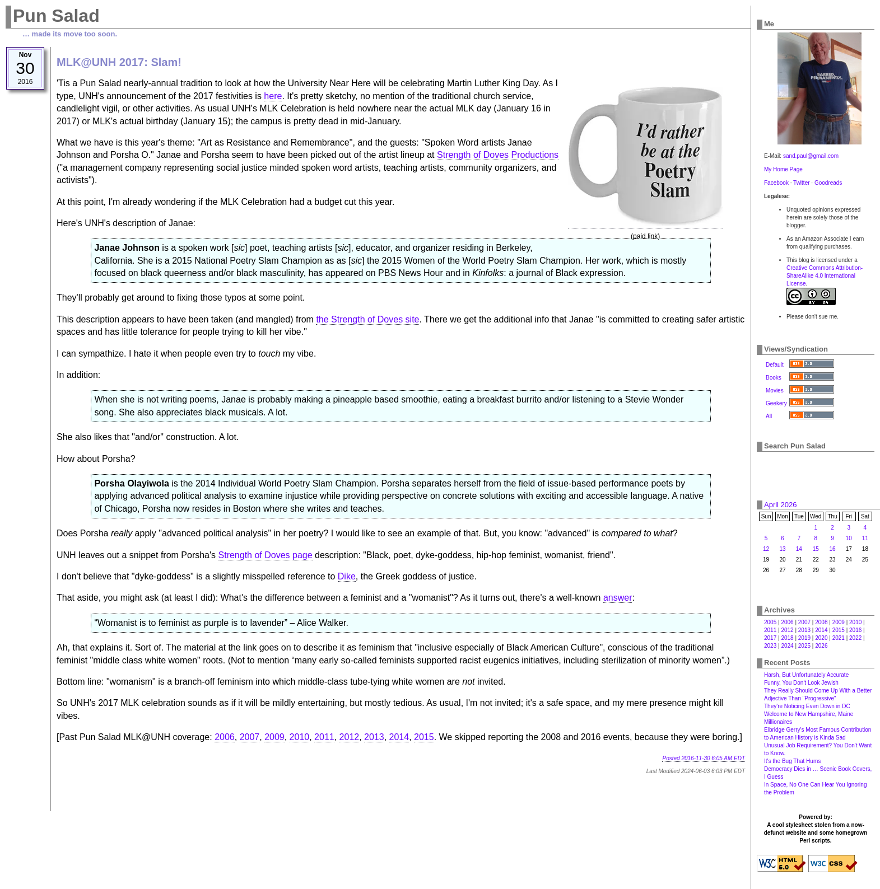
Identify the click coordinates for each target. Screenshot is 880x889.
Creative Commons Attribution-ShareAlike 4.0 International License (824, 276)
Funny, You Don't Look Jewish (801, 683)
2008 (821, 622)
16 (833, 549)
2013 (374, 737)
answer (617, 597)
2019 (804, 638)
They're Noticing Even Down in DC (807, 706)
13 (782, 549)
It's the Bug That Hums (792, 761)
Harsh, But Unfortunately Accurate (806, 675)
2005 (770, 622)
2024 (787, 646)
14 (799, 549)
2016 (855, 630)
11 (865, 538)
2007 (250, 737)
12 (766, 549)
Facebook (776, 183)
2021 (838, 638)
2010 (300, 737)
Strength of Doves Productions (497, 155)
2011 (324, 737)
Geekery (776, 403)
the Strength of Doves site (367, 319)
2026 (821, 646)
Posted (703, 758)
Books (773, 378)
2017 (770, 638)
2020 (821, 638)
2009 (274, 737)
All (769, 416)
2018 (787, 638)
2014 (399, 737)
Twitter (801, 183)
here (273, 96)
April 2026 (780, 504)
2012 (349, 737)
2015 (424, 737)
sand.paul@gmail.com (811, 156)
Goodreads (828, 183)
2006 (225, 737)
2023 (770, 646)
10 (849, 538)
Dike (347, 576)
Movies (775, 390)
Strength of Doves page (265, 555)
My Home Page (783, 169)
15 (816, 549)
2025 (804, 646)
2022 (855, 638)
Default (775, 365)
